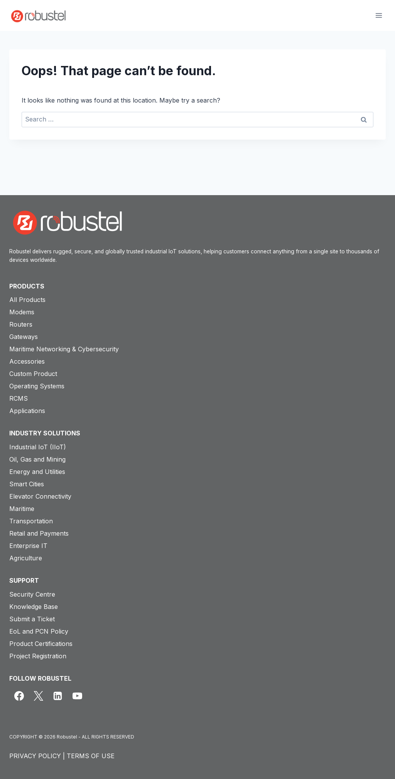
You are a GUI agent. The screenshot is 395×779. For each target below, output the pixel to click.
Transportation (31, 521)
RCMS (18, 398)
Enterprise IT (28, 546)
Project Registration (37, 656)
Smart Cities (26, 484)
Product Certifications (41, 643)
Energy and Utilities (37, 471)
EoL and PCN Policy (38, 631)
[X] (38, 695)
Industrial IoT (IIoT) (37, 447)
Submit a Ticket (32, 619)
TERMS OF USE (91, 756)
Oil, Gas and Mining (37, 459)
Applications (27, 411)
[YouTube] (77, 695)
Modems (21, 312)
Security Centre (32, 594)
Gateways (23, 337)
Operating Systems (36, 386)
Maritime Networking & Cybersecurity (64, 349)
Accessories (27, 361)
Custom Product (33, 374)
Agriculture (25, 558)
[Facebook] (19, 695)
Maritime (21, 509)
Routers (20, 324)
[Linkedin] (58, 695)
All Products (27, 300)
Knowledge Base (33, 606)
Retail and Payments (39, 533)
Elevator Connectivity (40, 496)
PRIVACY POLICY (35, 756)
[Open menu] (378, 15)
